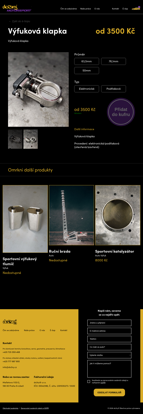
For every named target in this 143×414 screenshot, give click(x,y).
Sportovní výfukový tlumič (20, 261)
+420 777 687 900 (11, 361)
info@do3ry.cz (10, 367)
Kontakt (115, 8)
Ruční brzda (59, 251)
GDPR (103, 382)
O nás (97, 8)
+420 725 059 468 (11, 352)
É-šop (125, 8)
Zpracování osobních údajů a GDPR (35, 408)
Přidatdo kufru (121, 112)
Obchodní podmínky (10, 408)
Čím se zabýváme (68, 8)
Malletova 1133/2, (11, 382)
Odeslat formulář (109, 392)
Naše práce (85, 8)
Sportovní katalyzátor (114, 251)
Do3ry (17, 8)
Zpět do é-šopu (21, 21)
